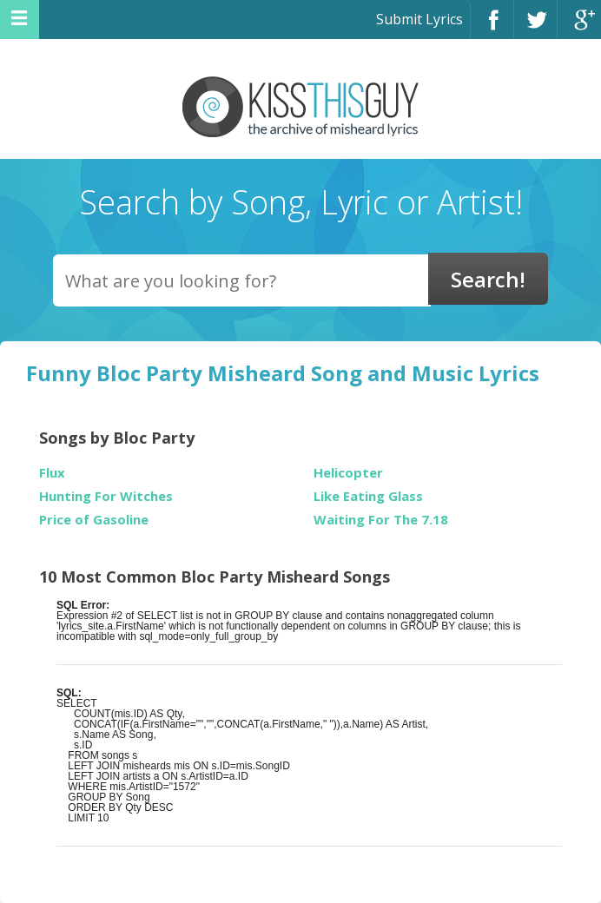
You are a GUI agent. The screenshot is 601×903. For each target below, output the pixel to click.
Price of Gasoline (94, 519)
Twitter (535, 27)
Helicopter (348, 472)
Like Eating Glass (368, 496)
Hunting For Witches (106, 496)
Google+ (579, 27)
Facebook (492, 27)
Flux (52, 472)
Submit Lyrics (419, 19)
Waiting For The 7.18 (381, 519)
